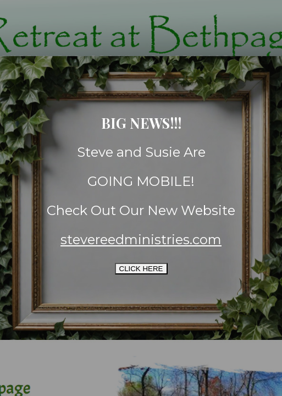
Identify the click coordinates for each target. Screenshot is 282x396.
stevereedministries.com (141, 240)
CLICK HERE (141, 269)
